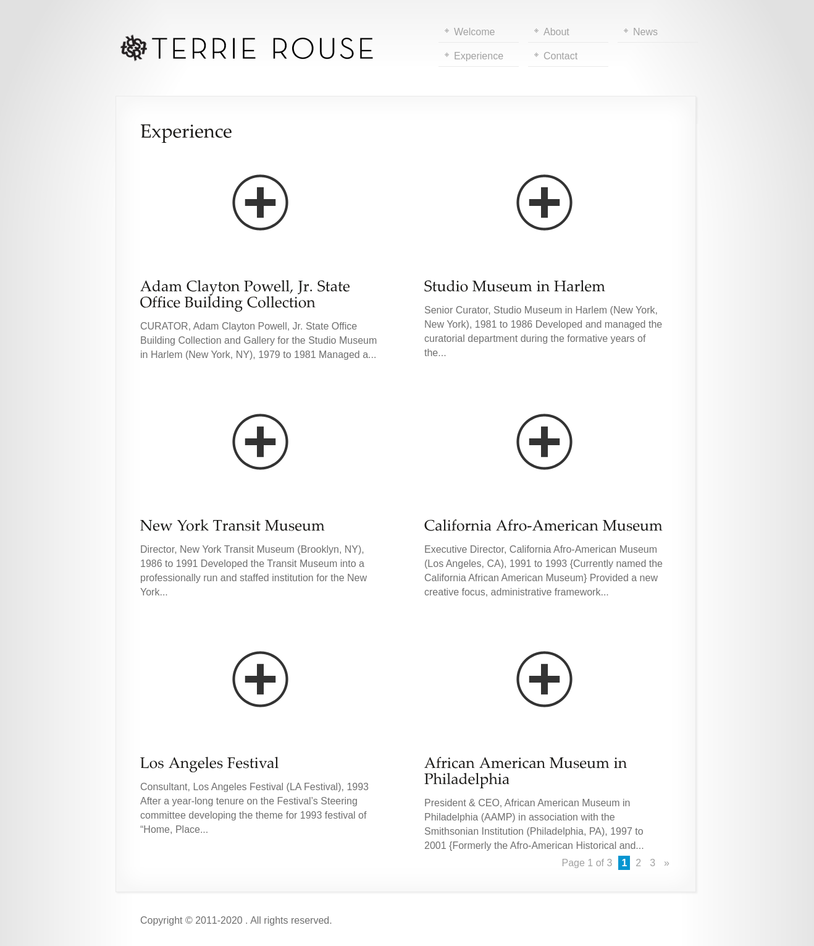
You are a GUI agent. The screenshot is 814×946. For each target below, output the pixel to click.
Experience (478, 56)
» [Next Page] (666, 863)
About (556, 32)
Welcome (474, 32)
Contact (560, 56)
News (645, 32)
